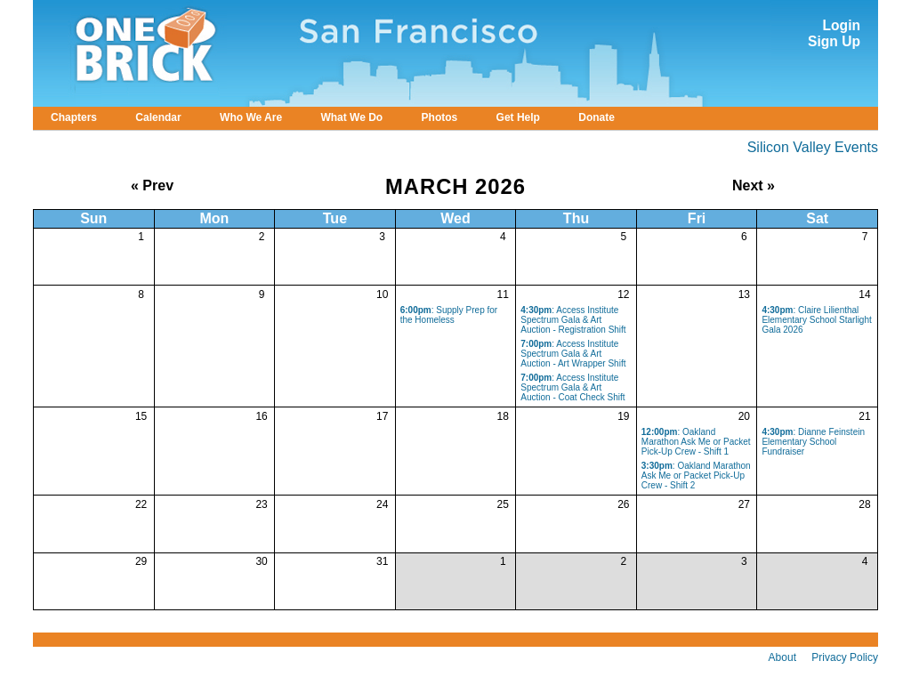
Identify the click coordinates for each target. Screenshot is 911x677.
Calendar (158, 117)
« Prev (152, 185)
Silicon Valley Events (812, 147)
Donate (596, 117)
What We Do (351, 117)
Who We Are (251, 117)
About (782, 657)
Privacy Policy (844, 657)
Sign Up (834, 41)
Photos (440, 117)
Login (841, 25)
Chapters (74, 117)
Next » (753, 185)
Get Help (518, 117)
